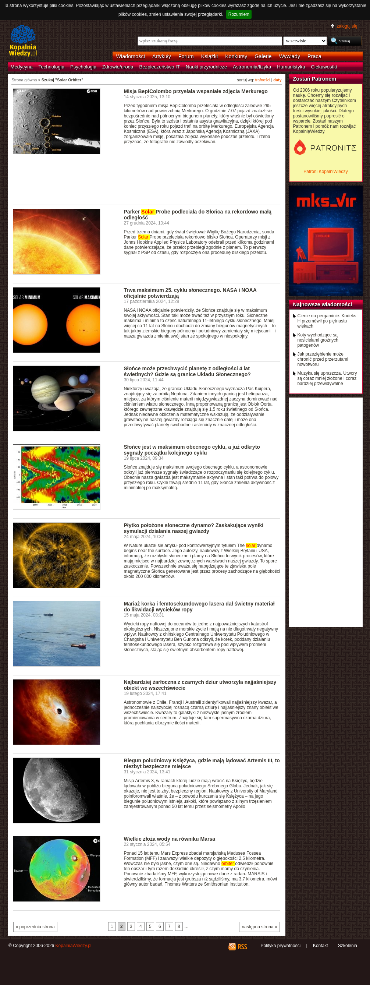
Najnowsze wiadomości (322, 304)
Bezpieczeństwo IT (159, 67)
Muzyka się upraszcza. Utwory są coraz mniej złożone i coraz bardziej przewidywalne (327, 378)
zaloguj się (347, 26)
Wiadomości (130, 56)
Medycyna (22, 67)
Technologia (51, 67)
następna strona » (259, 926)
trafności (262, 80)
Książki (209, 56)
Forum (186, 56)
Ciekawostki (324, 67)
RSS (242, 946)
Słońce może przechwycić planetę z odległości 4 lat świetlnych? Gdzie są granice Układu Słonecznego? (187, 371)
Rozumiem (238, 14)
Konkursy (236, 56)
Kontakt (320, 945)
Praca (314, 56)
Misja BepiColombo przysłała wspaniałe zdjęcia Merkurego (196, 91)
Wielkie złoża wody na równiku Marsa (170, 839)
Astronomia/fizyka (252, 67)
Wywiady (289, 56)
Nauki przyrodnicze (206, 67)
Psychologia (83, 67)
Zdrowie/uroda (117, 67)
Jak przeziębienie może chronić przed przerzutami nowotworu (323, 359)
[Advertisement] (147, 183)
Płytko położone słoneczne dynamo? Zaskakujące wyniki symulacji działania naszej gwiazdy (194, 528)
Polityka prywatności (280, 945)
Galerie (263, 56)
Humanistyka (291, 67)
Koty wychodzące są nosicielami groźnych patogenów (318, 340)
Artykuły (161, 56)
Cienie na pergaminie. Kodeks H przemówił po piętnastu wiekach (327, 321)
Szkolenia (347, 945)
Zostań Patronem (315, 79)
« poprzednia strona (35, 926)
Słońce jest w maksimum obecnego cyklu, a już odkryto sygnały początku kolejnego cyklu (192, 450)
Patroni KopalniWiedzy (325, 171)
